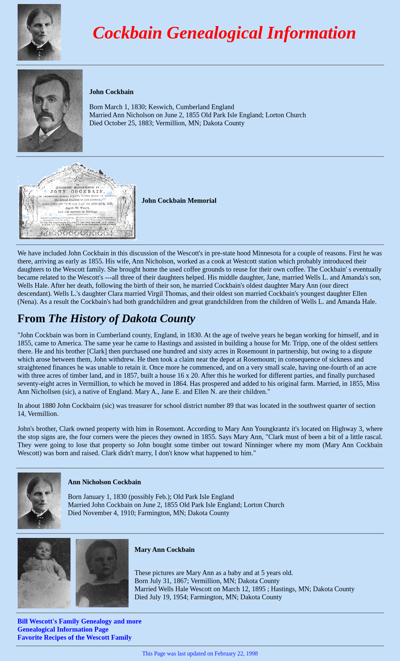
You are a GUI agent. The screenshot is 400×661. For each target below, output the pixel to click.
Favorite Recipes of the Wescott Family (75, 637)
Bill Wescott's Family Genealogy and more (80, 621)
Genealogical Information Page (63, 629)
